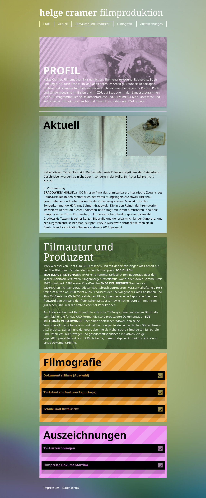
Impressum (51, 488)
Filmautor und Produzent (92, 24)
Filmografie (125, 24)
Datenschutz (70, 488)
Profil (47, 24)
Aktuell (63, 24)
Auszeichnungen (151, 24)
